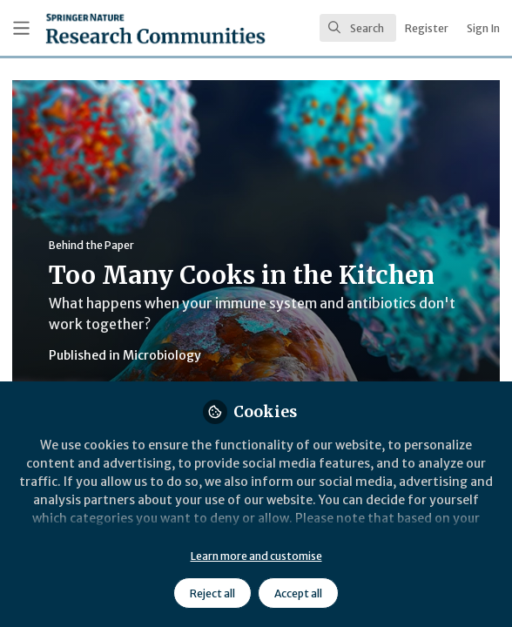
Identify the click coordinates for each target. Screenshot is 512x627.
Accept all (298, 593)
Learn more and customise (256, 556)
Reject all (212, 593)
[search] (358, 28)
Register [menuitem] (426, 28)
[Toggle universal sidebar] (21, 28)
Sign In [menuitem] (483, 28)
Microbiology (162, 355)
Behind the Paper (91, 245)
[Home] (111, 28)
